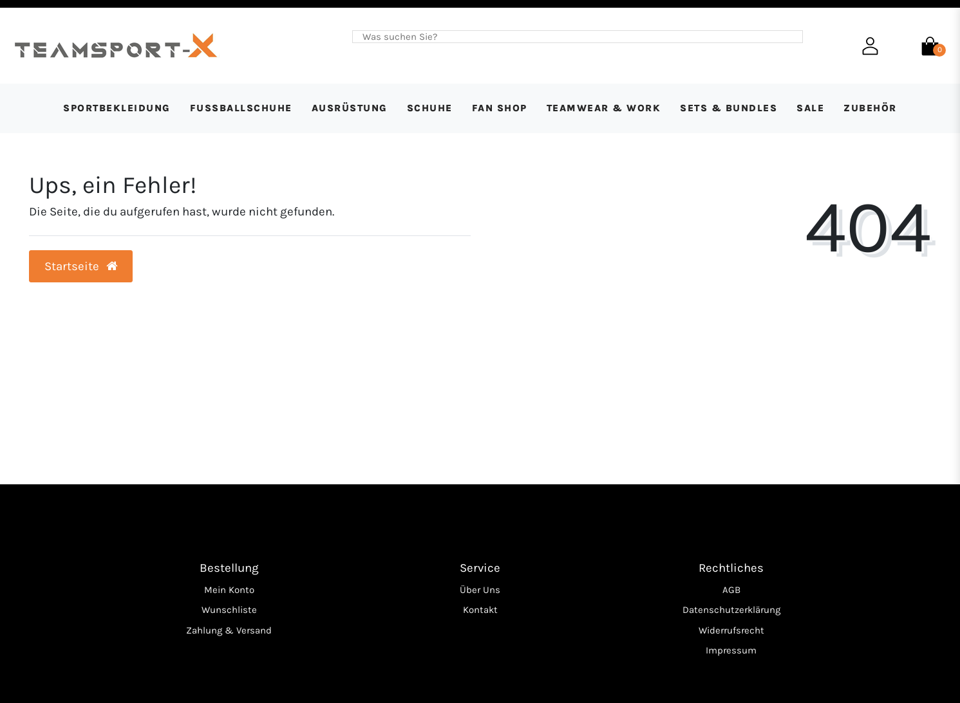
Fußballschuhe (241, 108)
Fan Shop (499, 108)
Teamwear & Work (604, 108)
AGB (731, 590)
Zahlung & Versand (229, 630)
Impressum (731, 650)
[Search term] (568, 36)
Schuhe (430, 108)
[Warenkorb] (930, 45)
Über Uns (480, 590)
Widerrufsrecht (731, 630)
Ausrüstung (350, 108)
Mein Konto (229, 590)
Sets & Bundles (728, 108)
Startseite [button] (81, 266)
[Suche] (792, 36)
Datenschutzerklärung (731, 610)
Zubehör (870, 108)
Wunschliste (229, 610)
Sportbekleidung (117, 108)
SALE (810, 108)
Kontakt (480, 610)
